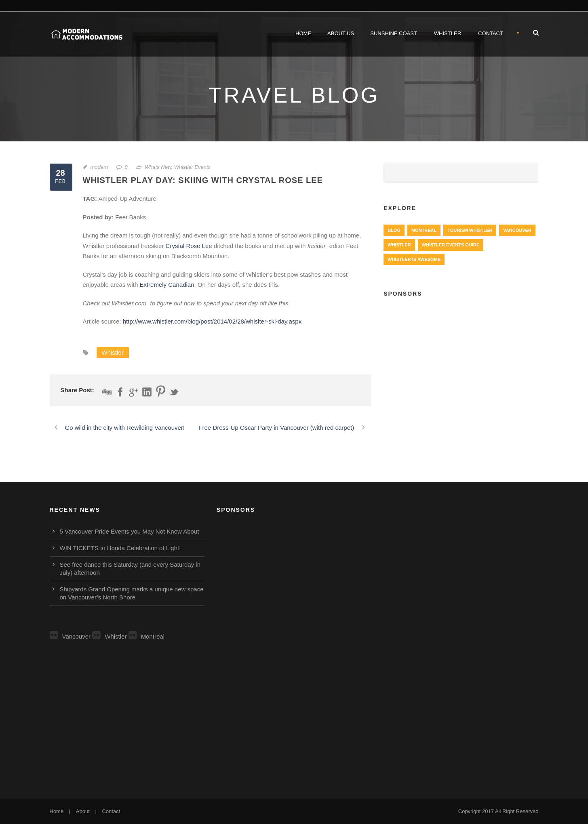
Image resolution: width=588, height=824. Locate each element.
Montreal (146, 636)
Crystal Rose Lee (189, 245)
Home (303, 33)
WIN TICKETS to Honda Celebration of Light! (120, 547)
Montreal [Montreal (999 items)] (423, 230)
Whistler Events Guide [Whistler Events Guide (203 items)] (450, 244)
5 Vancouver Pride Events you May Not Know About (129, 531)
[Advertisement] (461, 363)
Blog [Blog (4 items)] (394, 230)
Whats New (158, 167)
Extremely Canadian (166, 284)
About (83, 811)
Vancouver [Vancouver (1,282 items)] (517, 230)
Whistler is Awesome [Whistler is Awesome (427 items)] (414, 259)
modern (99, 167)
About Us (340, 33)
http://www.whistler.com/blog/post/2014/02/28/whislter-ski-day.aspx (212, 321)
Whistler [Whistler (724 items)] (399, 244)
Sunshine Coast (393, 33)
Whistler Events (192, 167)
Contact (490, 33)
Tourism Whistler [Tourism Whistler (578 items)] (469, 230)
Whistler (447, 33)
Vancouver (70, 636)
